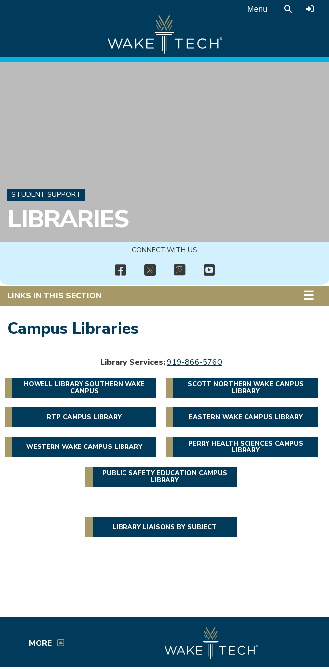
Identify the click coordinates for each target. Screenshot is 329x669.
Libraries (67, 219)
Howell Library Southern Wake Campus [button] (84, 388)
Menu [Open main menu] (257, 9)
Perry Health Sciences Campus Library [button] (245, 447)
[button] (311, 296)
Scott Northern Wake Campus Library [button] (246, 388)
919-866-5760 (194, 362)
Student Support (46, 194)
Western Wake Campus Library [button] (84, 447)
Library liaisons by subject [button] (165, 527)
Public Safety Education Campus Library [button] (164, 477)
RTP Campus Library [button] (84, 417)
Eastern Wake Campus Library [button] (246, 417)
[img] (120, 270)
